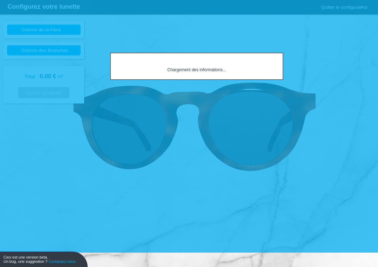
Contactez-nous (61, 261)
